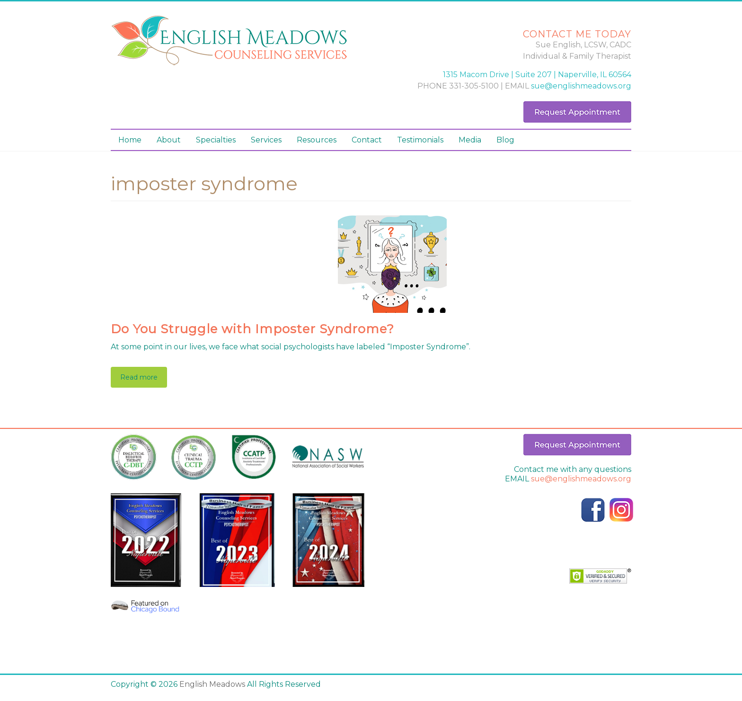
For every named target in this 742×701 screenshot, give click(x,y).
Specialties (216, 139)
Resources (316, 139)
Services (266, 139)
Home (129, 139)
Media (470, 139)
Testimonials (420, 139)
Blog (505, 139)
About (169, 139)
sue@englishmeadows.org (581, 85)
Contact (367, 139)
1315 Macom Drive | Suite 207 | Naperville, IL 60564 (537, 74)
